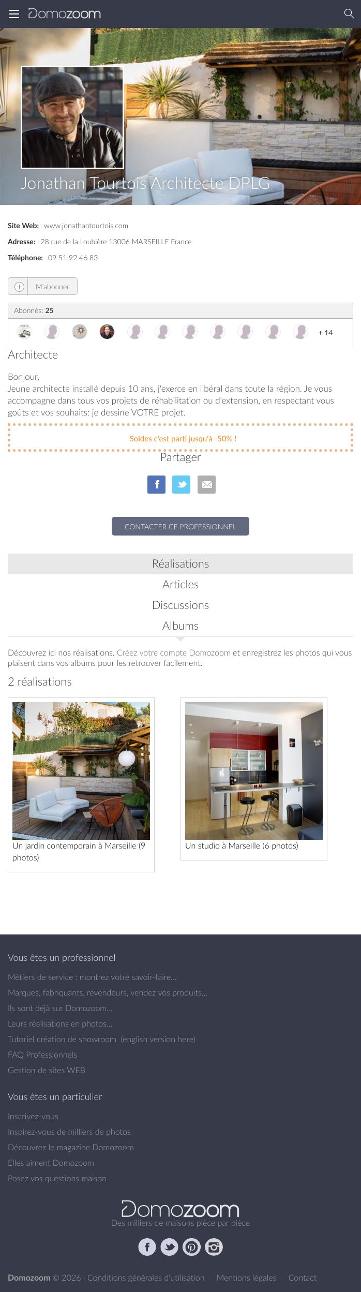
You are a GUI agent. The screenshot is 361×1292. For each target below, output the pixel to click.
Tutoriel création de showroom (62, 1039)
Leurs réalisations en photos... (60, 1023)
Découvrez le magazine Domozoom (71, 1147)
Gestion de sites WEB (46, 1070)
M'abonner (38, 286)
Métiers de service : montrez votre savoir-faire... (92, 977)
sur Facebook (156, 485)
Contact (303, 1277)
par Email (207, 485)
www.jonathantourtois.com (86, 225)
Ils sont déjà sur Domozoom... (60, 1008)
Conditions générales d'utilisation (147, 1277)
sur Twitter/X (181, 485)
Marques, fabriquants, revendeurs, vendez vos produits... (107, 992)
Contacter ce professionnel (180, 526)
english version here (158, 1039)
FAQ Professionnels (42, 1054)
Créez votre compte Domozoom (174, 652)
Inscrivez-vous (33, 1116)
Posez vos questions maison (57, 1178)
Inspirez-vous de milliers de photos (69, 1131)
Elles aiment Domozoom (51, 1162)
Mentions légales (248, 1277)
